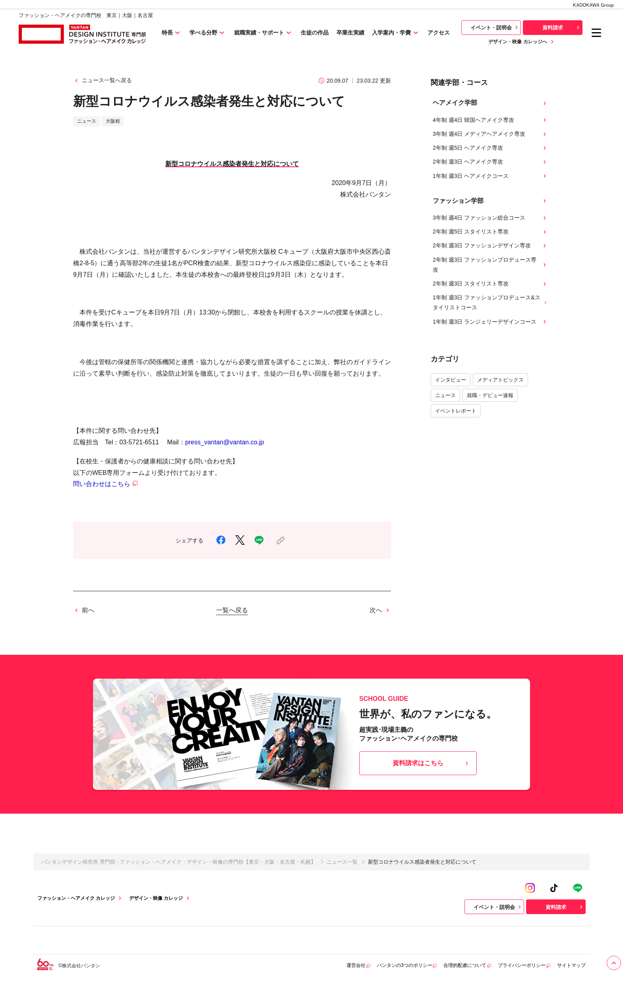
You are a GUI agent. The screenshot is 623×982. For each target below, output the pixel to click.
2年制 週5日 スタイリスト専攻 (490, 231)
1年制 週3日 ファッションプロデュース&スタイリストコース (490, 302)
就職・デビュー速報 (490, 395)
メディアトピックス (500, 380)
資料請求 (561, 27)
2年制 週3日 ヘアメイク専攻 (490, 161)
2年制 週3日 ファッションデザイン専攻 (490, 245)
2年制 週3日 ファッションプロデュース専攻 (490, 265)
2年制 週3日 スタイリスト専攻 (490, 283)
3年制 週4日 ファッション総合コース (490, 217)
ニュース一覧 (342, 861)
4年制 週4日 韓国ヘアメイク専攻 (490, 120)
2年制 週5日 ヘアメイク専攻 (490, 148)
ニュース (445, 395)
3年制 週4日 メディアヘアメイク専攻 (490, 134)
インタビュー (450, 380)
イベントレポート (455, 411)
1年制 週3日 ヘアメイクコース (490, 176)
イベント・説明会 (495, 27)
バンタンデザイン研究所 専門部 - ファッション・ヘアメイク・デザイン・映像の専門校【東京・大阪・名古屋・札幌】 (178, 861)
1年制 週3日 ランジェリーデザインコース (490, 321)
